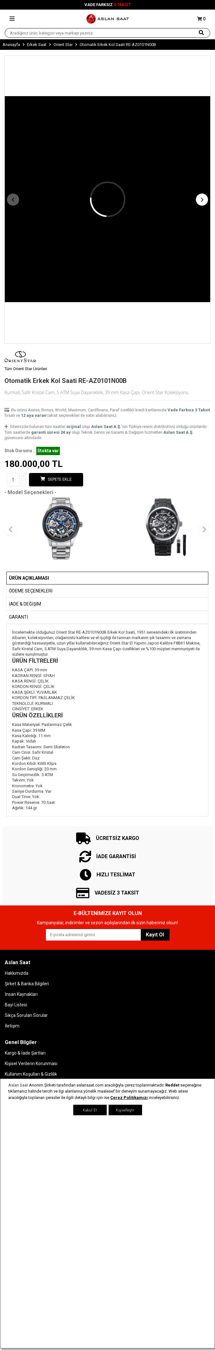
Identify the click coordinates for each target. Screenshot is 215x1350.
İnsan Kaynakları (21, 994)
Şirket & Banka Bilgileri (27, 983)
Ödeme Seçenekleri (31, 590)
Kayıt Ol (155, 935)
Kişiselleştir (125, 1110)
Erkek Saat (37, 44)
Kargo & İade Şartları (25, 1053)
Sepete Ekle (56, 479)
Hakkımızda (16, 973)
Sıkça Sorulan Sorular (26, 1015)
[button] (13, 200)
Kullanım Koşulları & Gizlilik (31, 1074)
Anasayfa (11, 44)
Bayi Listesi (16, 1004)
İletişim (12, 1025)
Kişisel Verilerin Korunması (31, 1063)
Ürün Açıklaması (29, 578)
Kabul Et (90, 1110)
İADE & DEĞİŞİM (25, 603)
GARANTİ (18, 617)
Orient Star (63, 44)
